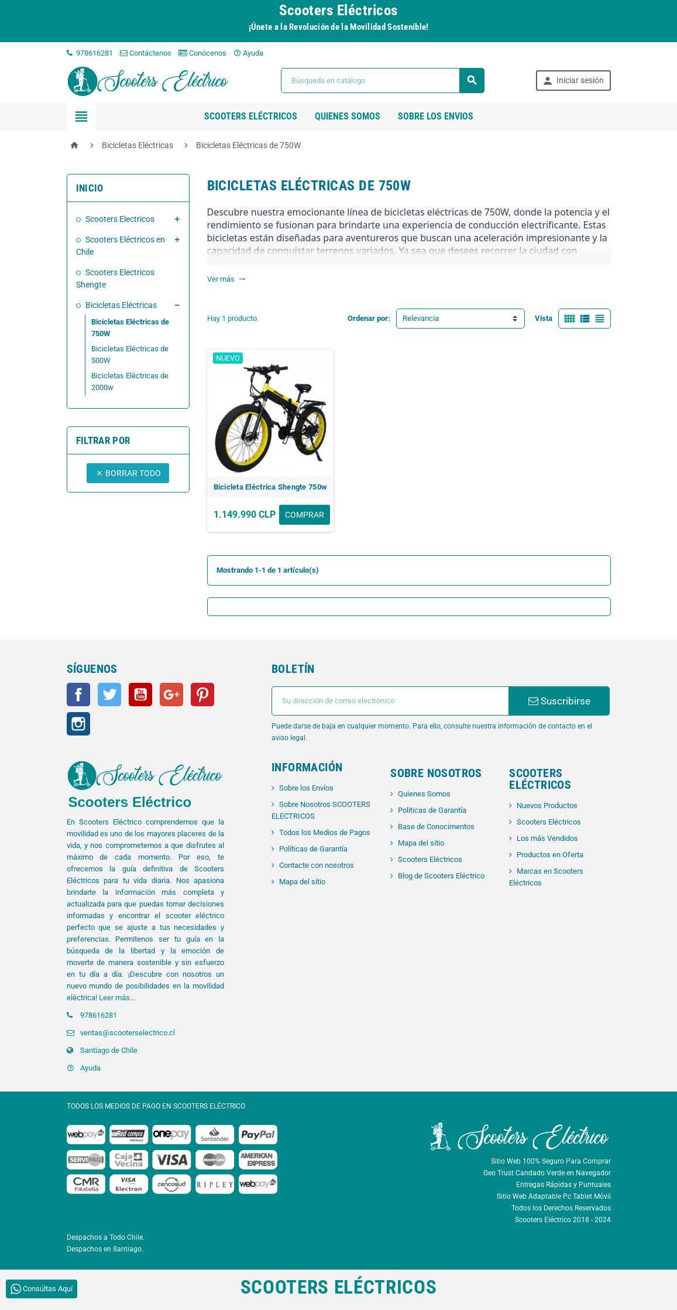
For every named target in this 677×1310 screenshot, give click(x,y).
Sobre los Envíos (306, 788)
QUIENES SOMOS (347, 116)
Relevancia (421, 318)
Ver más (226, 279)
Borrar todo (128, 473)
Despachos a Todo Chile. (106, 1237)
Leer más (114, 997)
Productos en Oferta (550, 854)
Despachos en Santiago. (105, 1249)
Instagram (78, 724)
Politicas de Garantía (432, 810)
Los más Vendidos (547, 838)
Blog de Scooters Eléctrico (441, 875)
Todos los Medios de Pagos (324, 832)
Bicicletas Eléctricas (121, 305)
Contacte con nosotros (316, 865)
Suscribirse (559, 701)
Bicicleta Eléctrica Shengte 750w (270, 487)
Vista (543, 318)
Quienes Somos (424, 793)
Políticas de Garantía (313, 848)
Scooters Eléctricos (250, 116)
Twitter (109, 694)
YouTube (140, 694)
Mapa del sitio (302, 881)
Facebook (78, 694)
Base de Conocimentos (436, 826)
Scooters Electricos (119, 219)
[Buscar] (382, 80)
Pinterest (202, 694)
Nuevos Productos (547, 805)
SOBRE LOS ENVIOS (435, 116)
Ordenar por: (369, 318)
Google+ (171, 694)
